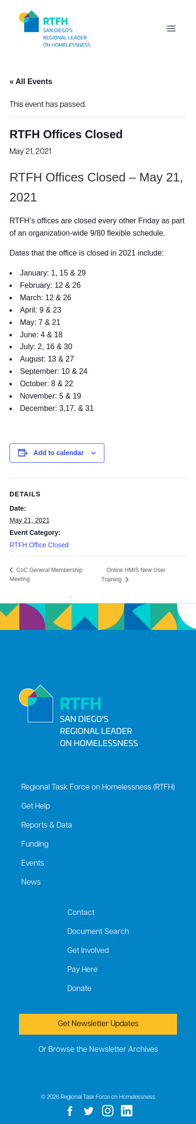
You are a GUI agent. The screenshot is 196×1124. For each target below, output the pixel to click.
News (31, 882)
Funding (34, 844)
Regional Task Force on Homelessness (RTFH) (98, 787)
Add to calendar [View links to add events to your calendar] (59, 453)
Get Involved (88, 951)
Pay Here (82, 970)
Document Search (98, 932)
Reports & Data (46, 825)
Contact (80, 913)
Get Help (35, 806)
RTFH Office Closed (39, 545)
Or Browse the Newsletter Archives (98, 1050)
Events (32, 863)
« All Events (30, 81)
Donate (79, 989)
